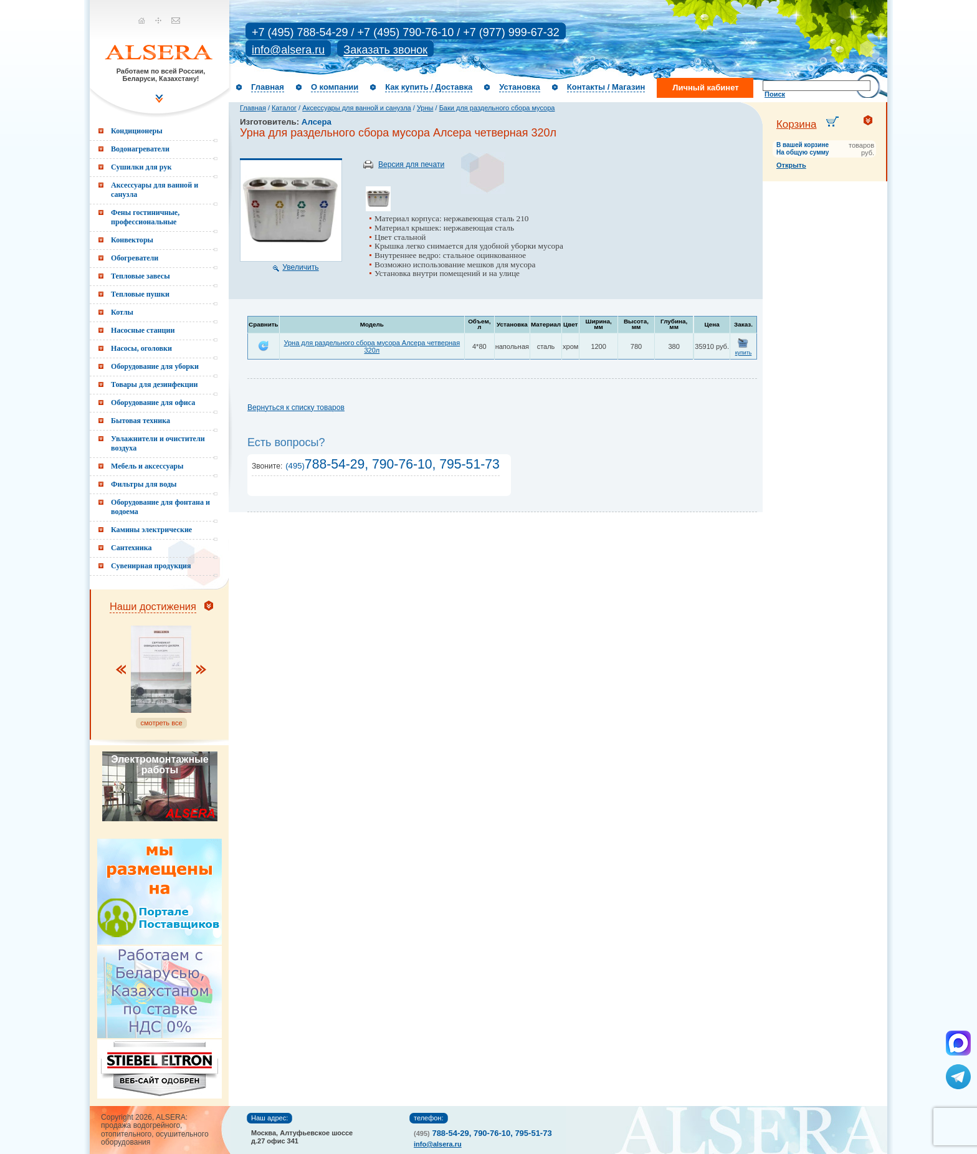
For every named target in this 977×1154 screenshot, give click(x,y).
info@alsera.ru (288, 50)
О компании (334, 87)
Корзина (796, 124)
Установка (519, 87)
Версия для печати (411, 164)
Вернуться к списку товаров (296, 407)
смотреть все (161, 723)
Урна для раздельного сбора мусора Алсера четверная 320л (372, 346)
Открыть (791, 165)
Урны (425, 108)
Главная (267, 87)
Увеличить (300, 267)
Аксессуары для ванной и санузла (356, 108)
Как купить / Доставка (428, 87)
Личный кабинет (705, 87)
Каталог (284, 108)
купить (743, 353)
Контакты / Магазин (606, 87)
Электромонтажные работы (159, 764)
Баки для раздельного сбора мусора (497, 108)
